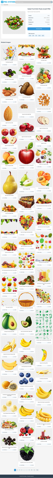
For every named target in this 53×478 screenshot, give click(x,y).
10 (31, 470)
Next (37, 470)
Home (2, 4)
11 (34, 470)
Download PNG (39, 28)
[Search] (51, 2)
